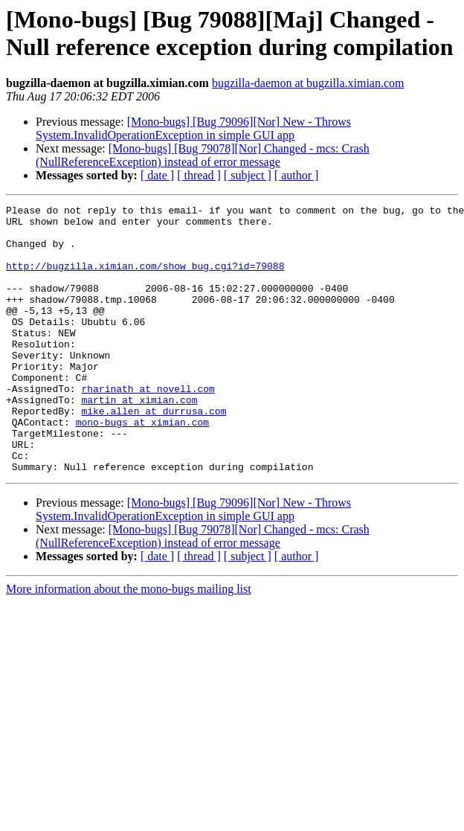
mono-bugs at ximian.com (142, 466)
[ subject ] (247, 175)
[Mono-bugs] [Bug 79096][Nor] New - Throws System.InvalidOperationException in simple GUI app (193, 128)
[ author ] (296, 175)
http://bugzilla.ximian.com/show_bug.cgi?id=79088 (145, 279)
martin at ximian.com (139, 439)
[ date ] (157, 175)
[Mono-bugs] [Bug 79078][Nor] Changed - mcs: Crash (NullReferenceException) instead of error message (203, 155)
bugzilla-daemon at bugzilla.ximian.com (308, 83)
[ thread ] (199, 175)
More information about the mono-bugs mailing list (128, 642)
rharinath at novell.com (147, 426)
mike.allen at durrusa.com (153, 453)
